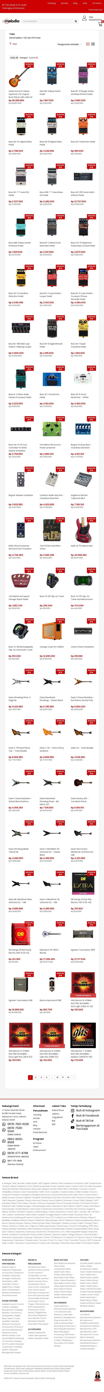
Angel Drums (95, 1183)
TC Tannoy (79, 1237)
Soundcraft (24, 1235)
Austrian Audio (64, 1186)
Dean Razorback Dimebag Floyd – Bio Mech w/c (49, 801)
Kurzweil (79, 1215)
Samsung (30, 1232)
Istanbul (30, 1212)
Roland (69, 1229)
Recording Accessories (64, 1326)
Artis (85, 3)
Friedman (6, 1206)
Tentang (51, 3)
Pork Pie (73, 1226)
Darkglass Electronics (41, 1195)
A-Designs (6, 1183)
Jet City (95, 1212)
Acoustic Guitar (86, 1263)
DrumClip (56, 1198)
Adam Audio (31, 1183)
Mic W (61, 1220)
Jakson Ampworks (57, 1212)
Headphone (69, 1317)
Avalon (75, 1186)
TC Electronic (56, 1237)
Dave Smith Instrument (62, 1195)
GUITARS (84, 1260)
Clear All (14, 57)
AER (40, 1183)
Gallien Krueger (24, 1206)
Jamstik (82, 1212)
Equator (89, 1200)
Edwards (12, 1200)
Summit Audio (91, 1235)
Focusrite (68, 1203)
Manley (84, 1217)
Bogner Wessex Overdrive (21, 495)
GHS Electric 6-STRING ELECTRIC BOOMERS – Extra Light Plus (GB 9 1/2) (20, 1054)
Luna (65, 1217)
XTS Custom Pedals (90, 1243)
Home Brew (58, 1209)
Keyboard (6, 1270)
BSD (54, 1124)
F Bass (14, 1203)
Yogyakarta (57, 1117)
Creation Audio (67, 1192)
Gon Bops (94, 1206)
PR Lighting (83, 1226)
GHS (65, 1206)
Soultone (14, 1235)
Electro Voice (48, 1200)
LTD (52, 1217)
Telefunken (19, 1240)
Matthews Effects (19, 1220)
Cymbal (31, 1270)
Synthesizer (14, 1290)
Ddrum (82, 1195)
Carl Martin (73, 1189)
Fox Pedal (85, 1203)
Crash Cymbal (35, 1273)
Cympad (6, 1195)
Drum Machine (39, 1315)
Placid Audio (63, 1226)
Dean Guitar (92, 1195)
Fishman (41, 1203)
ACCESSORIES (34, 1329)
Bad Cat (6, 1189)
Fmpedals (51, 1203)
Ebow (99, 1198)
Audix (53, 1186)
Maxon (31, 1220)
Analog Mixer (7, 1316)
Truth (66, 1240)
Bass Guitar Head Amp (65, 1286)
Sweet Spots (17, 1237)
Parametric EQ (60, 1343)
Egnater (20, 1200)
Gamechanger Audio (41, 1206)
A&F (14, 1183)
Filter (13, 44)
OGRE (80, 1223)
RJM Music (22, 1229)
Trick (51, 1240)
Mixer (10, 1318)
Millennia (70, 1220)
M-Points (97, 3)
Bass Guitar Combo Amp (65, 1283)
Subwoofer (8, 1347)
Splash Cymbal (34, 1281)
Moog (12, 1223)
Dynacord (81, 1198)
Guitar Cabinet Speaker (91, 1292)
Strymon (79, 1235)
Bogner (46, 1189)
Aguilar (47, 1183)
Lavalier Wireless (87, 1349)
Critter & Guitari (82, 1192)
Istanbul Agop (41, 1212)
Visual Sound (31, 1243)
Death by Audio (8, 1198)
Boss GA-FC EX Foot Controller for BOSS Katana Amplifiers (18, 448)
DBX (75, 1195)
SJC (63, 1232)
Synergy (28, 1237)
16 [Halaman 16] (57, 1077)
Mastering (67, 1340)
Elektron (59, 1200)
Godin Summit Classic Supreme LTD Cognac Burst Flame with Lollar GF (20, 94)
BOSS (60, 1189)
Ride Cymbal (42, 1278)
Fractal (94, 1203)
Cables (31, 1333)
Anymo (6, 1186)
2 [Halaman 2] (35, 1077)
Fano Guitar (23, 1203)
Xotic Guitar (76, 1243)
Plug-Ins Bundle (61, 1320)
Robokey (37, 1229)
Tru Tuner (58, 1240)
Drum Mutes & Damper (39, 1298)
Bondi (53, 1189)
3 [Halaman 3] (41, 1077)
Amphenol (69, 1183)
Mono (96, 1220)
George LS (57, 1206)
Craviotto (55, 1192)
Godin (86, 1206)
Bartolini (15, 1189)
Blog (75, 3)
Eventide (6, 1203)
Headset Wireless (88, 1346)
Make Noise (74, 1217)
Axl (86, 1186)
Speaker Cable (41, 1338)
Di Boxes (18, 1327)
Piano (14, 1284)
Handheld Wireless (88, 1343)
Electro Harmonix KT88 (50, 1000)
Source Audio (37, 1235)
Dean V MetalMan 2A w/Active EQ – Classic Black (50, 852)
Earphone (6, 1333)
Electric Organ (8, 1267)
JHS (3, 1215)
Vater (11, 1243)
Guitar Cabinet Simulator (91, 1289)
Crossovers (8, 1341)
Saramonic (41, 1232)
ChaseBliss (7, 1192)
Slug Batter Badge (79, 1232)
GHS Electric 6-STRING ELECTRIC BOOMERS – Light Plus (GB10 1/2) (50, 1054)
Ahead (54, 1183)
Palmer (5, 1226)
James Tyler (72, 1212)
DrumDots (66, 1198)
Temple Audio (32, 1240)
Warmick (65, 1243)
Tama (46, 1237)
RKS (30, 1229)
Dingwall (36, 1198)
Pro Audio (10, 1344)
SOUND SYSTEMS (9, 1301)
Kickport (41, 1215)
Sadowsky (20, 1232)
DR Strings (46, 1198)
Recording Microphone (64, 1329)
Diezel (19, 1198)
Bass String (66, 1275)
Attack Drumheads (41, 1186)
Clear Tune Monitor (30, 1192)
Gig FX (79, 1206)
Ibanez (13, 1212)
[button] (100, 24)
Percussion (43, 1324)
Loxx (47, 1217)
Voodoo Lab (44, 1243)
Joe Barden (19, 1215)
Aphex (14, 1186)
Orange (88, 1223)
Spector (47, 1235)
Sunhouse (6, 1237)
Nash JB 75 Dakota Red (81, 546)
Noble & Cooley (70, 1223)
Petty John (24, 1226)
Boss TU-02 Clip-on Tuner (52, 596)
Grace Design (8, 1209)
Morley (28, 1223)
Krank (71, 1215)
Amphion (79, 1183)
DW (73, 1198)
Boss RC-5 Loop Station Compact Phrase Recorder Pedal (82, 296)
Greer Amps (35, 1209)
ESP (96, 1200)
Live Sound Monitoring (11, 1330)
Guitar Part (90, 1275)
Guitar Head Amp (87, 1297)
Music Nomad (38, 1223)
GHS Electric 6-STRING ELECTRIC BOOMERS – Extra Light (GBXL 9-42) (82, 1003)
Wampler (55, 1243)
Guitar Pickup (86, 1277)
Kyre (86, 1215)
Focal (59, 1203)
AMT (86, 1183)
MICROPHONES (87, 1311)
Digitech (27, 1198)
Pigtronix (34, 1226)
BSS (65, 1189)
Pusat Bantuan (40, 1132)
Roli (90, 1229)
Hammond (47, 1209)
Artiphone (22, 1186)
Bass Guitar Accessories (64, 1263)
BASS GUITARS (61, 1260)
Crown (93, 1192)
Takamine (38, 1237)
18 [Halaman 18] (68, 1077)
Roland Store (58, 1110)
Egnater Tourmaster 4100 (83, 950)
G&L (13, 1206)
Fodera (76, 1203)
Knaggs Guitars (53, 1215)
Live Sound (16, 1313)
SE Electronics (54, 1232)
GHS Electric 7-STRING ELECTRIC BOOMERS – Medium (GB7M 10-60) (81, 1054)
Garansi (36, 1129)
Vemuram (19, 1243)
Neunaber (56, 1223)
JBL (89, 1212)
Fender (33, 1203)
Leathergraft (19, 1217)
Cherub (16, 1192)
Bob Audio (36, 1189)
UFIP (89, 1240)
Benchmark (25, 1189)
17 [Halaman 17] (63, 1077)
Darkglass (26, 1195)
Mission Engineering (84, 1220)
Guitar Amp (92, 1286)
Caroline (84, 1189)
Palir (95, 1223)
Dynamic (91, 1198)
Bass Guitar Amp (61, 1277)
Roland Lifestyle (80, 1229)
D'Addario (15, 1195)
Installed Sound (9, 1304)
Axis (81, 1186)
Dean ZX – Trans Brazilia (82, 748)
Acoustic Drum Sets (36, 1267)
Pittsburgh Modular (47, 1226)
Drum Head (39, 1290)
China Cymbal (43, 1270)
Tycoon (82, 1240)
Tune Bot (74, 1240)
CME (42, 1192)
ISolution (21, 1212)
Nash (48, 1223)
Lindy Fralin (39, 1217)
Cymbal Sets (33, 1276)
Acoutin (21, 1183)
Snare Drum (33, 1310)
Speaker (20, 1344)
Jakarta (55, 1114)
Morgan (19, 1223)
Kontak (64, 3)
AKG (61, 1183)
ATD (30, 1186)
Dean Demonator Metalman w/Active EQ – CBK (83, 852)
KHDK (34, 1215)
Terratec (43, 1240)
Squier (64, 1235)
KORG (64, 1215)
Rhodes (12, 1229)
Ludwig (58, 1217)
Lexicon (30, 1217)
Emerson (68, 1200)
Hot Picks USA (71, 1209)
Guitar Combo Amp (89, 1295)
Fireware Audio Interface (65, 1309)
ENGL (82, 1200)
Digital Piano (7, 1287)
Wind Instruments (9, 1295)
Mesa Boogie (52, 1220)
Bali (53, 1121)
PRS (91, 1226)
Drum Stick (33, 1301)
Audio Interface (61, 1306)
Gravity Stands (22, 1209)
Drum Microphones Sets (38, 1295)
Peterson (14, 1226)
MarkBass (6, 1220)
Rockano (47, 1229)
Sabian (11, 1232)
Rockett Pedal (58, 1229)
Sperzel (56, 1235)
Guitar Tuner (85, 1283)
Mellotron (40, 1220)
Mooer (5, 1223)
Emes (76, 1200)
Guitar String (91, 1280)
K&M (28, 1215)
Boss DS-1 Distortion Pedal (83, 141)
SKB (68, 1232)
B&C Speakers (95, 1186)
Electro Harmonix (33, 1200)
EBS (4, 1200)
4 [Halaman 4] (46, 1077)
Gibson (72, 1206)
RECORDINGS (60, 1303)
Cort (47, 1192)
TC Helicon (68, 1237)
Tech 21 (89, 1237)
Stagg (71, 1235)
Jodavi (10, 1215)
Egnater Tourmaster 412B (20, 1000)
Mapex (92, 1217)
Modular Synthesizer (11, 1293)
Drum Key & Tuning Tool (38, 1293)
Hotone (82, 1209)
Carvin (92, 1189)
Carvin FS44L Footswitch (82, 647)
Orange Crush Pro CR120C (52, 647)
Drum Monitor (34, 1318)
